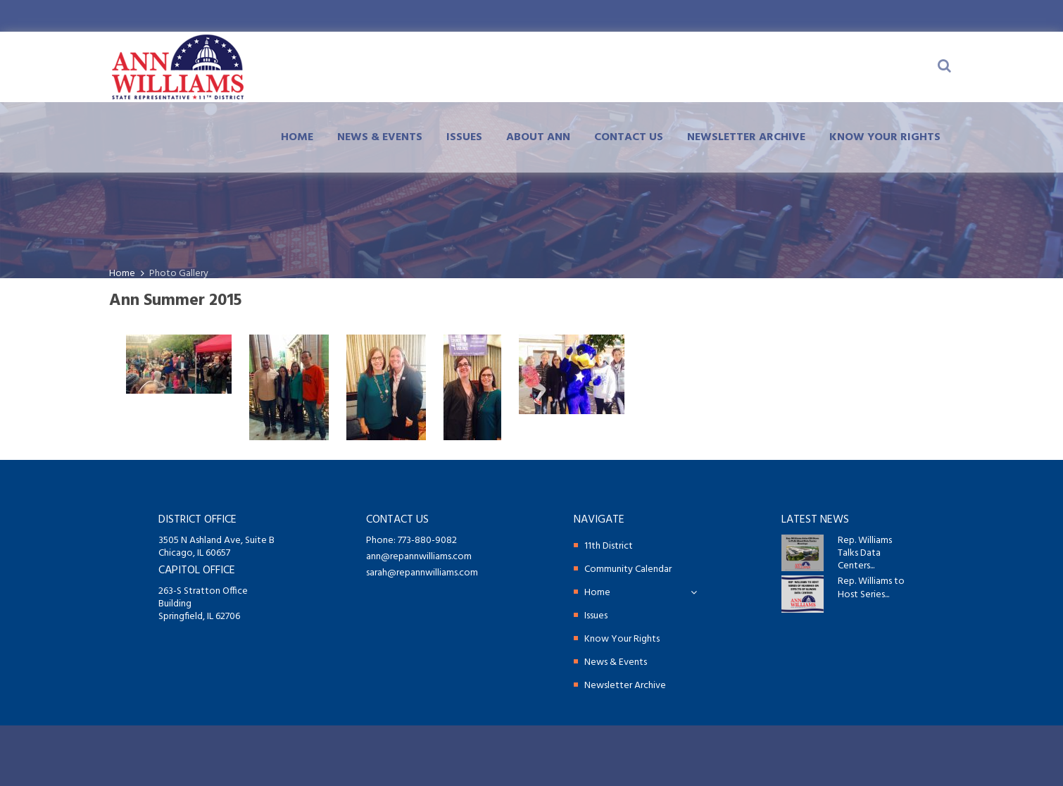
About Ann (538, 137)
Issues (464, 137)
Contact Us (628, 137)
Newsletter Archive (746, 137)
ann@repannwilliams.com (419, 557)
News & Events (379, 137)
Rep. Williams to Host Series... (871, 588)
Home (297, 137)
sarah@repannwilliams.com (422, 573)
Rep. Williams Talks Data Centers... (865, 554)
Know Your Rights (885, 137)
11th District (608, 546)
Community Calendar (628, 569)
